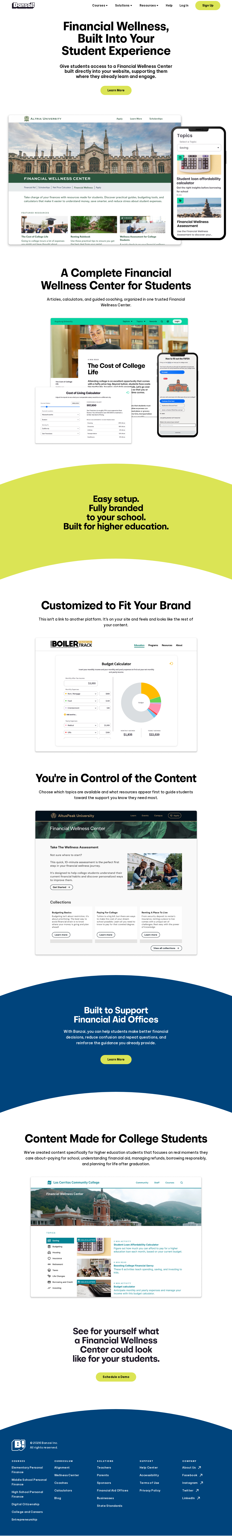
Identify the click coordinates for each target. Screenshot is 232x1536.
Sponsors (104, 1483)
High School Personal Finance (27, 1495)
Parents (103, 1475)
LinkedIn (191, 1498)
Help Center (149, 1467)
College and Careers (27, 1512)
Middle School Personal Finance (29, 1482)
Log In (184, 5)
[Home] (23, 5)
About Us (192, 1468)
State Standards (109, 1506)
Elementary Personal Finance (27, 1470)
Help (169, 5)
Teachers (104, 1467)
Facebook (192, 1475)
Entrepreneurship (24, 1519)
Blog (57, 1498)
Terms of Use (149, 1483)
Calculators (63, 1490)
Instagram (193, 1483)
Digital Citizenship (26, 1504)
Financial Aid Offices (112, 1490)
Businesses (105, 1498)
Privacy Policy (150, 1490)
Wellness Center (66, 1475)
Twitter (190, 1491)
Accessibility (149, 1475)
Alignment (62, 1467)
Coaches (61, 1483)
